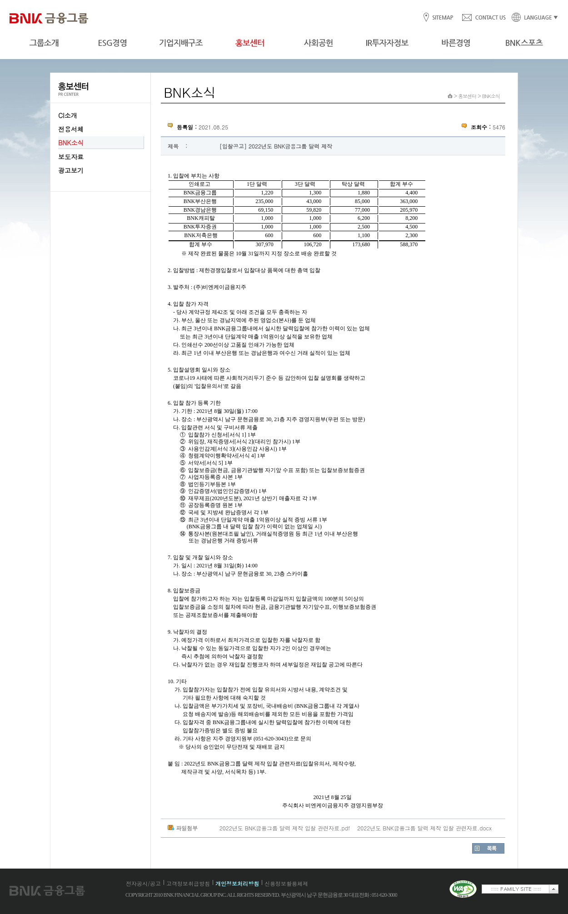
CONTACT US (483, 18)
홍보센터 (467, 96)
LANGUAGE (532, 18)
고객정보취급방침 (188, 883)
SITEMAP (442, 18)
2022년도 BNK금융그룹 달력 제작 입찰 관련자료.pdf (284, 828)
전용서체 (71, 129)
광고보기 (71, 170)
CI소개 (67, 115)
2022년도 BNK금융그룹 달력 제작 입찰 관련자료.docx (424, 828)
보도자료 (71, 156)
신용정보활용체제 (286, 883)
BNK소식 (71, 142)
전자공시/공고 (143, 883)
